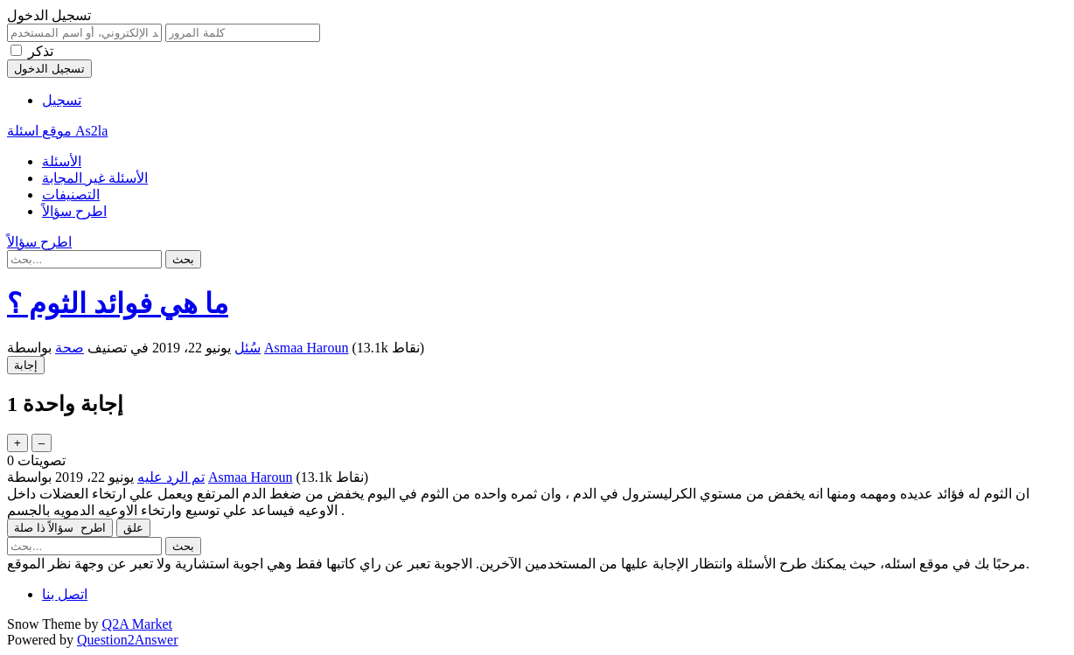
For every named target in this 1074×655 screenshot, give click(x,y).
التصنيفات (71, 194)
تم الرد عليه (171, 477)
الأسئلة (61, 161)
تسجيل (61, 100)
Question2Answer (127, 639)
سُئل (247, 347)
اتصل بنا (64, 594)
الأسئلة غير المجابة (95, 178)
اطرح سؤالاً (74, 211)
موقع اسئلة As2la (57, 130)
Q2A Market (137, 624)
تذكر (40, 51)
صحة (69, 347)
